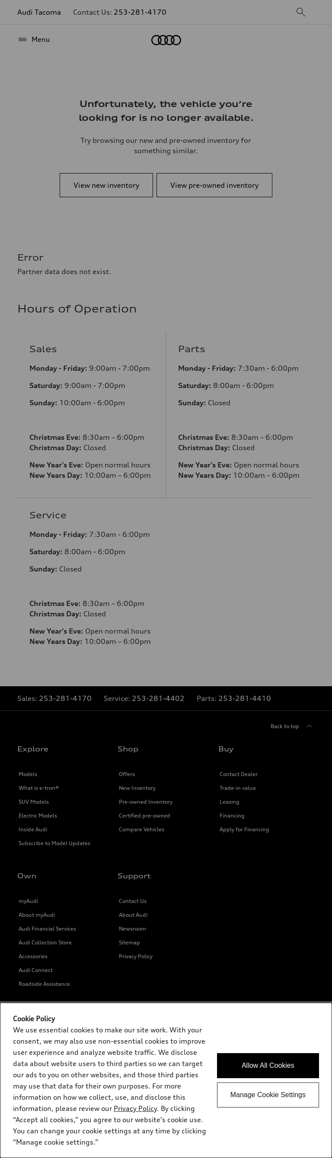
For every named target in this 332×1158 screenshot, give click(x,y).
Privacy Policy (135, 1108)
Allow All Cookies (268, 1065)
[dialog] (166, 1080)
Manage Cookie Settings (268, 1094)
